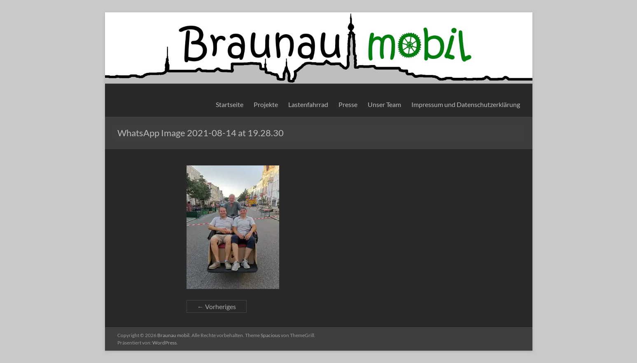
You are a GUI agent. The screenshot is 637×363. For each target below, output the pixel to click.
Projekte (266, 104)
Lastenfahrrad (308, 104)
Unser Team (384, 104)
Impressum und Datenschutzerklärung (465, 104)
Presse (347, 104)
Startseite (229, 104)
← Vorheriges (216, 306)
